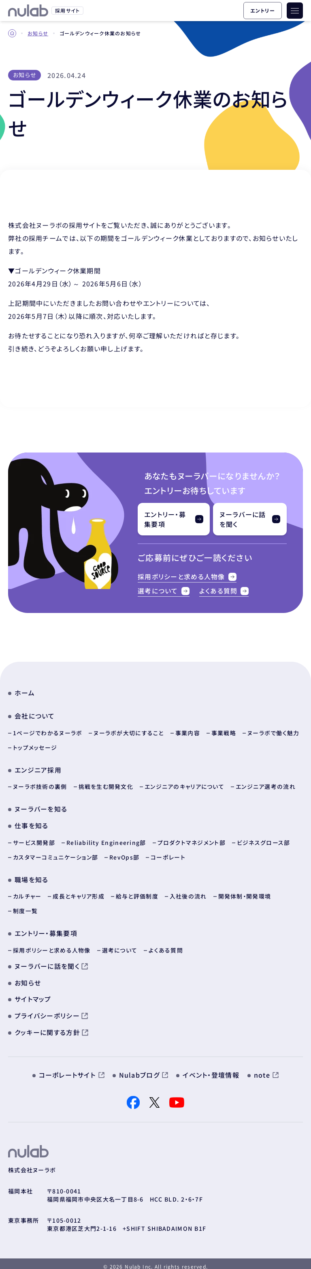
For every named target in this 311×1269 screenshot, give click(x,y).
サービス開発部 (34, 838)
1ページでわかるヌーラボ (47, 729)
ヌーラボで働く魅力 (273, 729)
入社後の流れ (188, 892)
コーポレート (168, 853)
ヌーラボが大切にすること (129, 729)
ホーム (25, 690)
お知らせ (38, 33)
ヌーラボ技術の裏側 (40, 783)
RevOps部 (124, 853)
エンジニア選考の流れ (264, 783)
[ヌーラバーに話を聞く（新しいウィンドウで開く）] (250, 519)
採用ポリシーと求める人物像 (187, 576)
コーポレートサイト (71, 1069)
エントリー (262, 10)
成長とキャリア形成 (78, 892)
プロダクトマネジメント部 (192, 838)
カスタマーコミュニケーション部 (55, 853)
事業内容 (187, 729)
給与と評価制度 (137, 892)
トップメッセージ (35, 744)
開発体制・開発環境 (244, 892)
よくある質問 (224, 589)
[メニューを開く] (295, 10)
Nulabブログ (143, 1069)
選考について (164, 589)
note (266, 1069)
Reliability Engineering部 (106, 838)
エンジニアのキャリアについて (184, 783)
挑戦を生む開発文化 (105, 783)
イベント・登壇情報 (211, 1069)
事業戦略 (223, 729)
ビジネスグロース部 (264, 838)
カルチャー (27, 892)
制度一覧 (25, 907)
